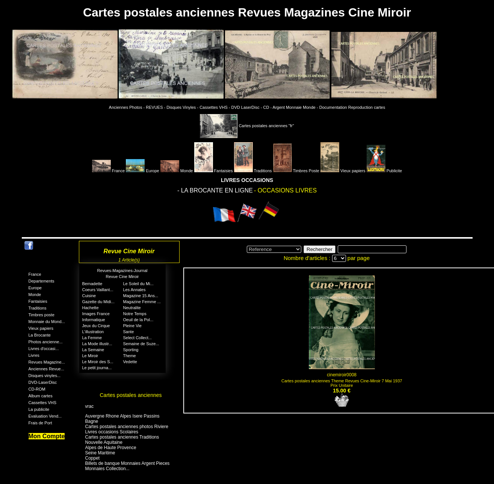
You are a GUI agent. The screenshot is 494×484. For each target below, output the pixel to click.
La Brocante (40, 335)
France (108, 170)
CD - (267, 107)
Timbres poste (41, 315)
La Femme (92, 337)
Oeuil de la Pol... (138, 319)
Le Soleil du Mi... (138, 283)
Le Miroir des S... (97, 361)
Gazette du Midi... (98, 301)
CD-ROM (37, 389)
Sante (128, 331)
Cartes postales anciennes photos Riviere (126, 426)
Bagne (91, 421)
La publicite (39, 409)
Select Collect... (137, 337)
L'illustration (93, 331)
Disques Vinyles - (182, 107)
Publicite (384, 170)
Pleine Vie (132, 325)
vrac (89, 406)
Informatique (93, 319)
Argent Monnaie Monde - (295, 107)
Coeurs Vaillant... (97, 289)
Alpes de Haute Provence (110, 447)
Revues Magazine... (47, 362)
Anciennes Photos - (127, 107)
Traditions (253, 170)
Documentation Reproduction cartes (352, 107)
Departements (41, 281)
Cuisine (89, 295)
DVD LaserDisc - (246, 107)
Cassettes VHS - (214, 107)
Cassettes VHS (43, 402)
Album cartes (41, 396)
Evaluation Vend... (45, 416)
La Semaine (93, 349)
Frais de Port (40, 423)
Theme (129, 355)
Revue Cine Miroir (122, 276)
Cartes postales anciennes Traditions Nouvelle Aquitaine (122, 439)
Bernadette (92, 283)
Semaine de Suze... (141, 343)
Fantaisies (213, 170)
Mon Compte (47, 436)
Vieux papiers (343, 170)
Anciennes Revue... (46, 369)
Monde (176, 170)
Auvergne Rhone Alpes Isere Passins (122, 416)
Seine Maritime (100, 452)
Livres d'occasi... (44, 348)
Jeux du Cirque (96, 325)
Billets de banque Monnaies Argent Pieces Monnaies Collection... (127, 466)
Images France (96, 313)
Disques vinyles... (45, 375)
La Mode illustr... (97, 343)
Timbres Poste (296, 170)
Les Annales (134, 289)
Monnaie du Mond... (47, 321)
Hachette (90, 307)
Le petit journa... (97, 367)
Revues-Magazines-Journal (122, 270)
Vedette (130, 361)
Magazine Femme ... (142, 301)
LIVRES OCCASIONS (247, 180)
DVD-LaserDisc (43, 382)
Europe (142, 170)
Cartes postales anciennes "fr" (247, 125)
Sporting (131, 349)
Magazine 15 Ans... (141, 295)
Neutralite (132, 307)
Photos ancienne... (46, 342)
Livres (34, 355)
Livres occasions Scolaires (111, 431)
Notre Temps (135, 313)
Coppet (92, 458)
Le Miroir (90, 355)
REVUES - (155, 107)
